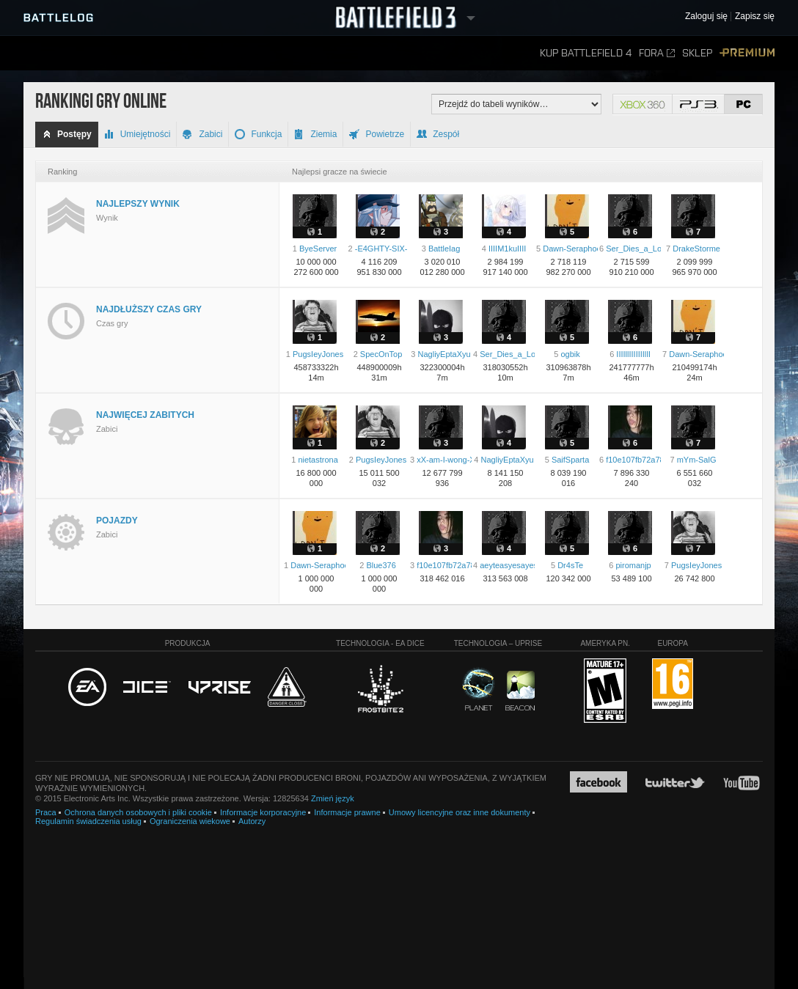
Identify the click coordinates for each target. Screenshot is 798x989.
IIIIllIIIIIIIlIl (633, 354)
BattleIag (444, 248)
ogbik (569, 354)
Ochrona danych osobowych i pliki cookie (138, 812)
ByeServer (318, 248)
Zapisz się (755, 16)
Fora (657, 53)
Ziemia (315, 134)
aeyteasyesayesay (513, 565)
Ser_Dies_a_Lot (635, 248)
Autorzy (252, 821)
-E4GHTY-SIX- (381, 248)
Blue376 (380, 565)
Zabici (202, 134)
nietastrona (317, 459)
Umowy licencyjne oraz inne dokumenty (459, 812)
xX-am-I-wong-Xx (448, 459)
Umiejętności (137, 134)
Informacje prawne (347, 812)
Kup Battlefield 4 (586, 53)
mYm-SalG (697, 459)
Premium (747, 53)
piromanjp (633, 565)
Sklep (697, 53)
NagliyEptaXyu (444, 354)
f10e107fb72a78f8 (638, 459)
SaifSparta (570, 459)
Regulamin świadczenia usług (88, 821)
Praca (45, 812)
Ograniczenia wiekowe (190, 821)
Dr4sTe (570, 565)
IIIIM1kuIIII (507, 248)
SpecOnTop (381, 354)
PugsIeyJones (318, 354)
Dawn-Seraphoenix (577, 248)
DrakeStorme (696, 248)
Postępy (66, 134)
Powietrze (376, 134)
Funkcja (258, 134)
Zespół (438, 134)
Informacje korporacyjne (263, 812)
